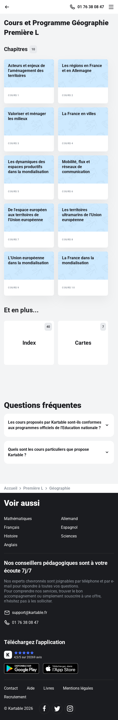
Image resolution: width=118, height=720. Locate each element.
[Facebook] (44, 708)
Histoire (11, 536)
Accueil (10, 488)
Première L (33, 488)
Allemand (69, 518)
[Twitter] (57, 708)
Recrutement (15, 697)
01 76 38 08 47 (91, 7)
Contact (11, 688)
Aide (30, 688)
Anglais (10, 544)
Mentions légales (78, 688)
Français (11, 527)
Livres (49, 688)
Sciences (69, 536)
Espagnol (69, 527)
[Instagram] (69, 708)
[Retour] (9, 6)
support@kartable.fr (29, 612)
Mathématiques (18, 518)
